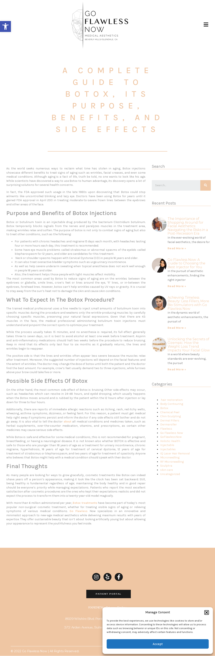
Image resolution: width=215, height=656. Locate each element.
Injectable (167, 445)
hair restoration (171, 400)
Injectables (168, 449)
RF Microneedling (172, 461)
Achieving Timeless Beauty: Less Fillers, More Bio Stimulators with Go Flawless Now (188, 303)
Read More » (177, 248)
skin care (166, 470)
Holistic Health (170, 441)
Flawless (166, 428)
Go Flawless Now (171, 433)
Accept (158, 644)
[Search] (205, 185)
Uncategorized (170, 474)
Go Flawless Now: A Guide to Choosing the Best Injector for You (186, 263)
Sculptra (166, 465)
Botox (164, 408)
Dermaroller (168, 424)
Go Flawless (78, 511)
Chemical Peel (169, 412)
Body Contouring (171, 404)
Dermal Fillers (169, 420)
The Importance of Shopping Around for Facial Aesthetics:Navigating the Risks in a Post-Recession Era (188, 226)
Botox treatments (85, 503)
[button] (5, 26)
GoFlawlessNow (171, 437)
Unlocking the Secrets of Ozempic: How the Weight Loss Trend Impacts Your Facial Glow (189, 344)
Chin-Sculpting (170, 416)
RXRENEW (96, 607)
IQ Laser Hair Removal (175, 453)
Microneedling (170, 457)
